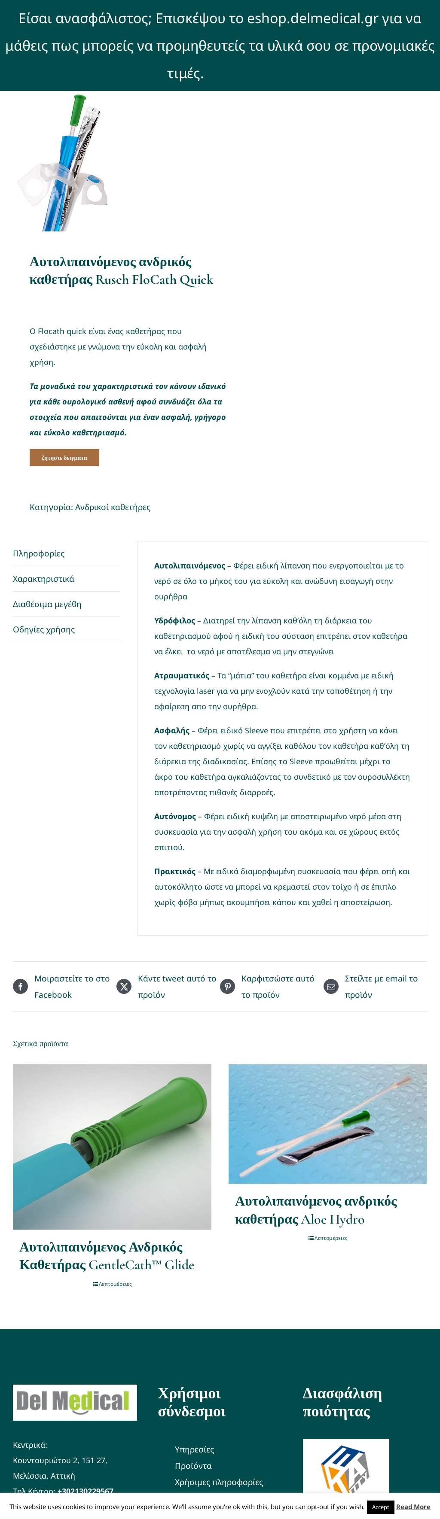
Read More (413, 1506)
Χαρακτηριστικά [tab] (43, 578)
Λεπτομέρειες (115, 1284)
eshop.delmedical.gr (313, 18)
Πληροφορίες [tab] (38, 553)
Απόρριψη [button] (240, 73)
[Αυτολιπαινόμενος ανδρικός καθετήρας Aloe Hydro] (328, 1124)
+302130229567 (85, 1491)
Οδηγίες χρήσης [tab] (44, 629)
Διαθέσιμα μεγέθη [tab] (47, 604)
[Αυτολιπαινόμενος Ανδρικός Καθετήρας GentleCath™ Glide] (112, 1147)
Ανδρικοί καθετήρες (112, 507)
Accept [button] (380, 1507)
